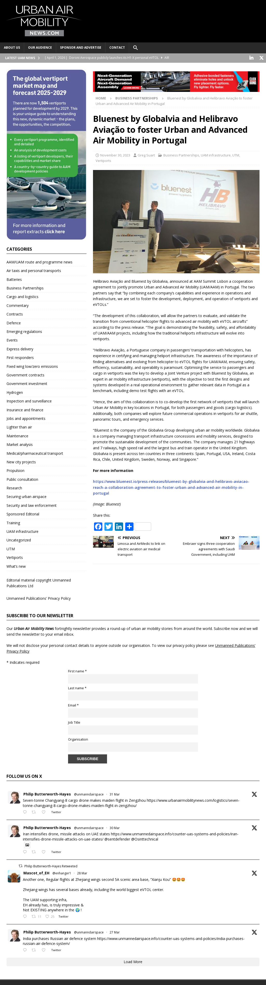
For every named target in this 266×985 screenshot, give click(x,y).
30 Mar (115, 827)
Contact (117, 47)
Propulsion (15, 470)
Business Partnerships (181, 155)
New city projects (21, 461)
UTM (235, 155)
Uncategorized (18, 539)
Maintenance (17, 435)
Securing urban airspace (26, 496)
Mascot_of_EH (36, 872)
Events (12, 339)
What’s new (16, 566)
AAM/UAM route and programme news (39, 261)
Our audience (40, 47)
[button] (135, 47)
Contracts (14, 313)
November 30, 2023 (115, 155)
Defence (13, 322)
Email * (73, 705)
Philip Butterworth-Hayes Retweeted (50, 866)
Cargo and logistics (22, 296)
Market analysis (19, 444)
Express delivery (19, 348)
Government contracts (25, 374)
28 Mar (82, 873)
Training (13, 522)
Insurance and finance (24, 409)
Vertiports (103, 160)
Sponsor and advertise (80, 47)
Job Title (74, 722)
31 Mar (115, 794)
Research (14, 487)
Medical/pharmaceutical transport (34, 452)
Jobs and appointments (25, 418)
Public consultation (22, 479)
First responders (20, 357)
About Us (12, 47)
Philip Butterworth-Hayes (47, 793)
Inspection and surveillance (29, 400)
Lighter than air (19, 426)
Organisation (78, 739)
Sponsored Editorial (22, 513)
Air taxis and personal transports (33, 270)
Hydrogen (14, 392)
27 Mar (115, 932)
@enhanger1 (61, 873)
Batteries (14, 279)
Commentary (17, 305)
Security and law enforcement (31, 505)
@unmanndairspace (89, 794)
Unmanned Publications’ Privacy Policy (38, 598)
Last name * (77, 688)
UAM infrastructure (216, 155)
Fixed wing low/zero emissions (32, 366)
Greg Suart (146, 155)
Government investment (26, 383)
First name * (77, 671)
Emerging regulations (24, 331)
